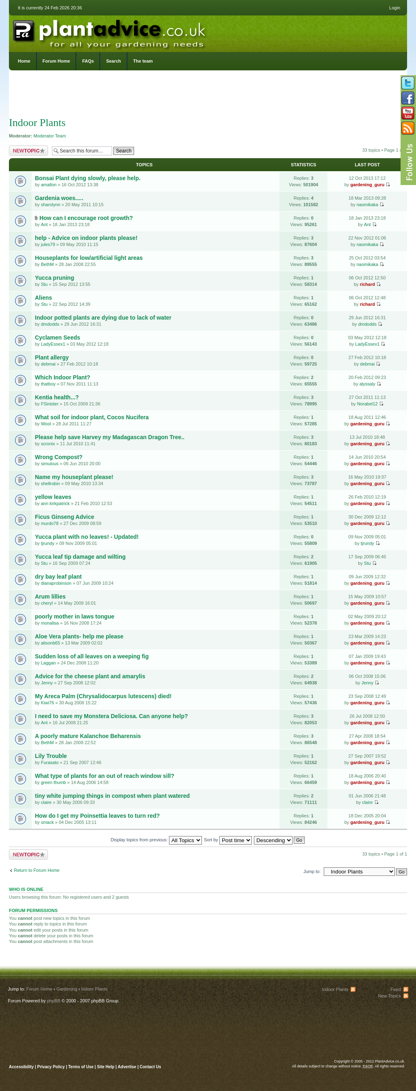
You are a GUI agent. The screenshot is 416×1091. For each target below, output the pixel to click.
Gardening (66, 988)
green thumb (53, 782)
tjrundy (47, 543)
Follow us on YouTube (407, 113)
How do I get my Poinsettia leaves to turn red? (97, 815)
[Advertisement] (208, 95)
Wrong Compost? (58, 457)
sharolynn (51, 204)
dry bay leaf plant (58, 576)
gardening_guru (367, 184)
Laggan (48, 662)
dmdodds (50, 324)
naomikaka (367, 204)
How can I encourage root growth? (86, 218)
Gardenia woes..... (59, 198)
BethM (47, 264)
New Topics (389, 995)
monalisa (50, 623)
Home (24, 61)
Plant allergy (52, 357)
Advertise (127, 1067)
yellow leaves (53, 497)
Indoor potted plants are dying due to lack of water (103, 317)
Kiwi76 (47, 702)
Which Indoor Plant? (62, 377)
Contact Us (150, 1067)
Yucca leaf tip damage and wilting (80, 556)
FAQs (88, 61)
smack (47, 822)
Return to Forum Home (36, 870)
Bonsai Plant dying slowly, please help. (88, 178)
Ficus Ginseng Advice (64, 517)
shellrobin (50, 483)
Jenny (47, 682)
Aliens (43, 297)
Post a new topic (28, 151)
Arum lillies (50, 596)
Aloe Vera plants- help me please (79, 636)
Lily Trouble (51, 756)
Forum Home (56, 61)
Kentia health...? (57, 397)
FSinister (49, 403)
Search (113, 61)
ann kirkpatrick (55, 503)
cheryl (47, 603)
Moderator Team (50, 135)
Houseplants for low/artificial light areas (89, 258)
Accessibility (21, 1067)
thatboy (48, 383)
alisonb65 (50, 642)
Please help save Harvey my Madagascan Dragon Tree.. (109, 437)
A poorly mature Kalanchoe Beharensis (88, 736)
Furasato (49, 762)
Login (394, 7)
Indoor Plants (37, 122)
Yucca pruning (54, 277)
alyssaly (367, 383)
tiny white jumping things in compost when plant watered (112, 796)
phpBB (53, 1000)
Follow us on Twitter (407, 82)
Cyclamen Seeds (57, 337)
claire (46, 802)
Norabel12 (367, 403)
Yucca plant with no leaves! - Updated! (87, 537)
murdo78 (49, 523)
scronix (48, 443)
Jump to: (312, 871)
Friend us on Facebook (407, 98)
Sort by (228, 839)
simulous (49, 463)
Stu (44, 284)
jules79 (48, 244)
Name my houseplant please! (74, 477)
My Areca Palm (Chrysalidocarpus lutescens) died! (103, 696)
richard (367, 284)
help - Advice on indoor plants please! (86, 238)
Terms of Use (81, 1067)
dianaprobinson (56, 583)
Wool (46, 423)
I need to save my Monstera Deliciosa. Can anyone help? (111, 716)
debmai (48, 363)
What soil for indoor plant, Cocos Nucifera (92, 417)
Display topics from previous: (156, 839)
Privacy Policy (51, 1067)
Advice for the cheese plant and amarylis (90, 676)
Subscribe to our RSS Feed (407, 128)
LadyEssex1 (53, 344)
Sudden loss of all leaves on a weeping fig (92, 656)
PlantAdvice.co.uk (110, 32)
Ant (44, 224)
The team (143, 61)
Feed (395, 989)
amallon (49, 184)
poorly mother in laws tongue (74, 616)
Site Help (106, 1067)
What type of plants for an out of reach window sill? (104, 776)
